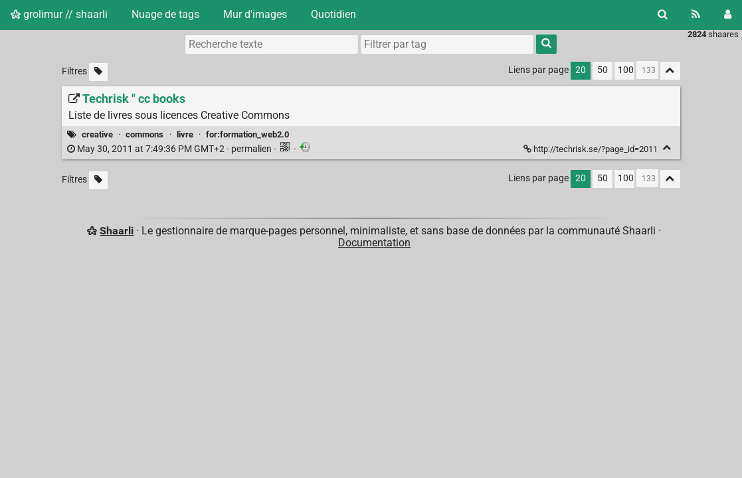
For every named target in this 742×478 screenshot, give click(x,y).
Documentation (374, 242)
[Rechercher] (662, 14)
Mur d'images (255, 14)
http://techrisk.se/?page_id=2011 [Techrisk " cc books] (591, 149)
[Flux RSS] (696, 14)
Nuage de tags (165, 14)
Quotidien (333, 14)
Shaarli (117, 230)
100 (626, 70)
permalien (170, 149)
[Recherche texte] (271, 44)
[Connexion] (727, 14)
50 (602, 70)
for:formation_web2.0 (247, 134)
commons (144, 134)
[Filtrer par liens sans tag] (98, 72)
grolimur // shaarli (59, 14)
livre (185, 134)
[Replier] (667, 147)
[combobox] (447, 44)
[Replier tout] (670, 71)
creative (97, 134)
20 (580, 70)
